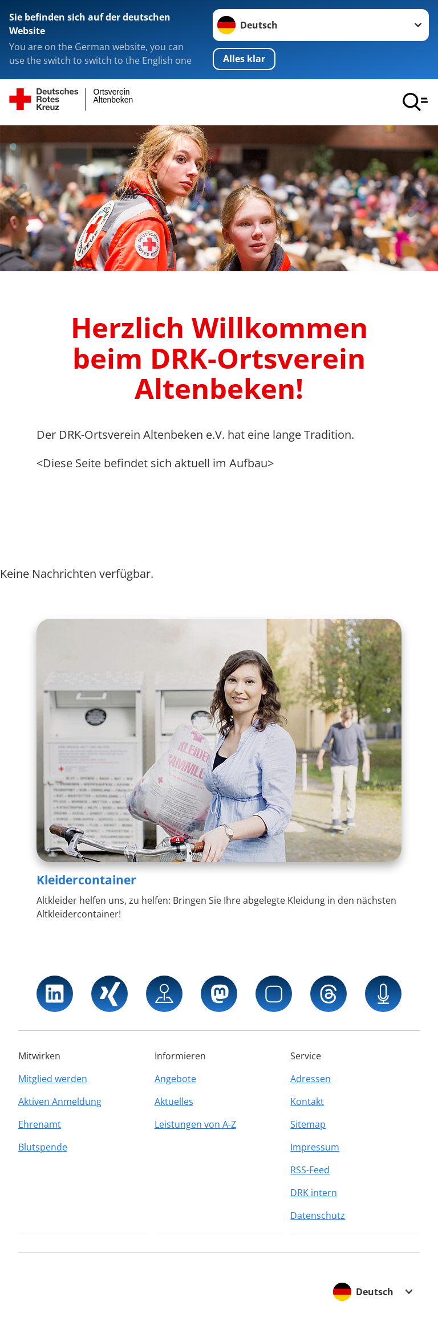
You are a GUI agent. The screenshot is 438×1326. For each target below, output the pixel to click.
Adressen (310, 1078)
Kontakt (307, 1101)
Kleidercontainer (86, 880)
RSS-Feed (310, 1170)
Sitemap (308, 1124)
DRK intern (313, 1192)
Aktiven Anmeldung (60, 1101)
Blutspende (42, 1147)
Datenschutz (317, 1215)
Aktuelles (174, 1101)
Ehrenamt (39, 1124)
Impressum (314, 1147)
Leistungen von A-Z (195, 1124)
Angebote (175, 1078)
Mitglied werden (52, 1078)
